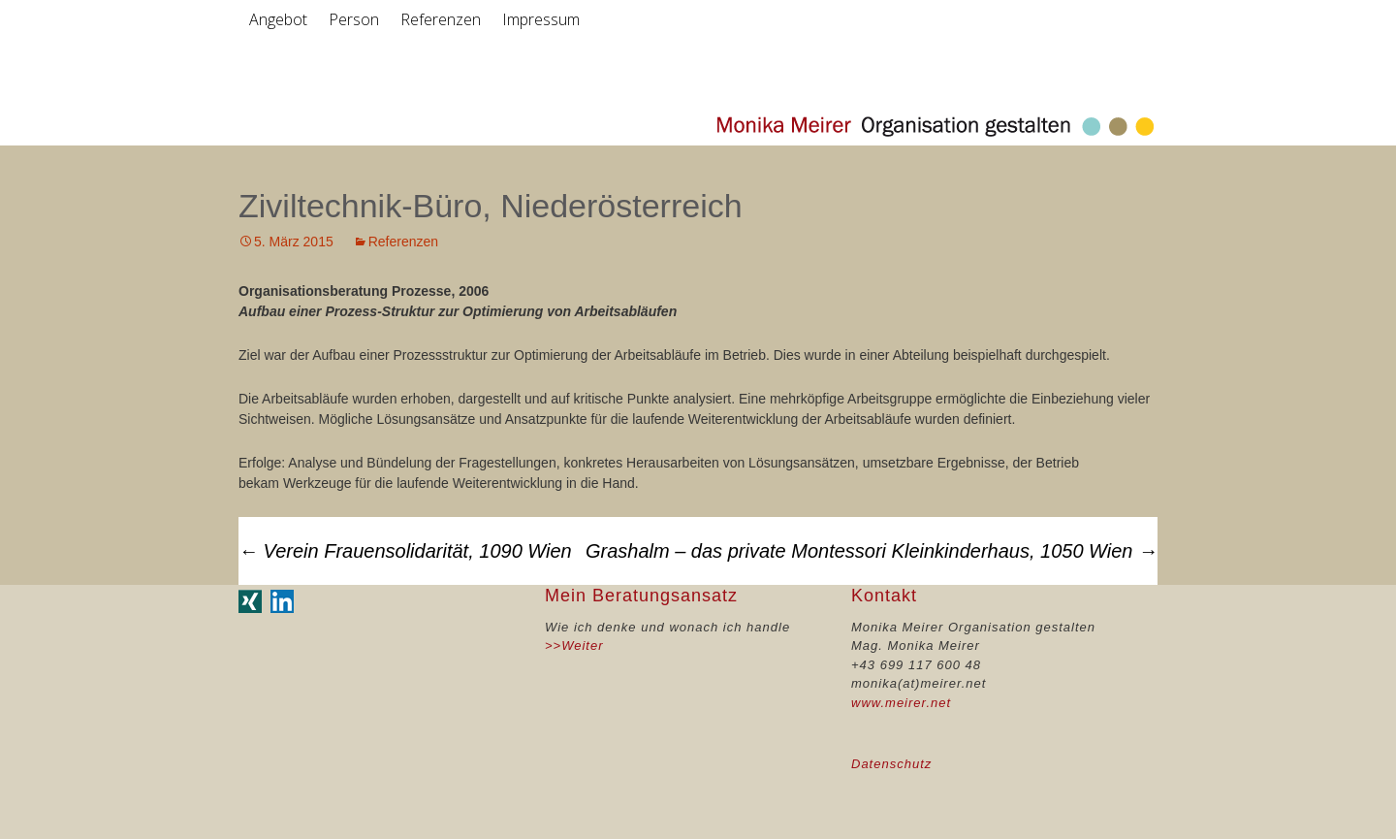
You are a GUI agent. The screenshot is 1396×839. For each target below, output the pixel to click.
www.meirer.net (901, 702)
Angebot (278, 19)
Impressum (541, 19)
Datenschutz (891, 764)
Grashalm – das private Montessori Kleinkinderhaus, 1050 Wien (872, 551)
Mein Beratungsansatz (641, 595)
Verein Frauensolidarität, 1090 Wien (405, 551)
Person (354, 19)
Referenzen (440, 19)
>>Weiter (574, 645)
